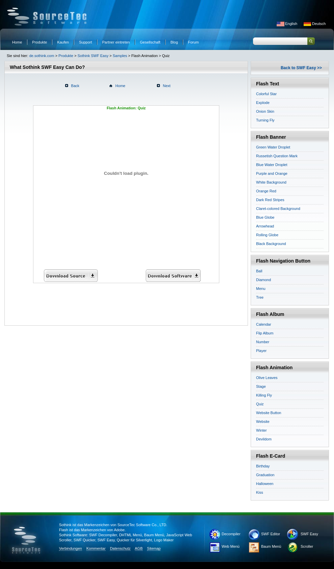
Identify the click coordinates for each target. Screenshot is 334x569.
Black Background (271, 244)
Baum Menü (271, 546)
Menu (261, 289)
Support (85, 42)
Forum (193, 42)
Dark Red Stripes (270, 200)
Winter (261, 430)
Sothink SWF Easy (93, 56)
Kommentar (96, 548)
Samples (120, 56)
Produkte (39, 42)
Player (261, 351)
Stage (261, 386)
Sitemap (154, 548)
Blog (174, 42)
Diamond (263, 280)
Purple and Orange (271, 173)
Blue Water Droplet (271, 165)
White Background (271, 182)
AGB (139, 548)
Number (262, 342)
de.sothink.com (41, 56)
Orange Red (266, 191)
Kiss (259, 492)
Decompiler (231, 534)
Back (75, 86)
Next (167, 86)
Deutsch (319, 24)
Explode (263, 103)
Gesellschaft (150, 42)
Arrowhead (265, 226)
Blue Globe (265, 217)
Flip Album (264, 333)
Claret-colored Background (278, 209)
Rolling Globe (267, 235)
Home (17, 42)
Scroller (307, 546)
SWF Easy (309, 534)
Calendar (263, 324)
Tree (259, 297)
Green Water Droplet (273, 147)
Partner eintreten (116, 42)
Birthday (263, 466)
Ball (259, 271)
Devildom (264, 439)
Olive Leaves (267, 378)
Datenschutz (120, 548)
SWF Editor (270, 534)
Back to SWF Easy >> (301, 67)
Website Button (268, 413)
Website (263, 421)
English (291, 24)
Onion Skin (265, 111)
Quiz (260, 404)
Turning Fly (265, 120)
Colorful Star (266, 94)
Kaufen (63, 42)
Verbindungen (70, 548)
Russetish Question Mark (277, 156)
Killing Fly (264, 395)
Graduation (265, 475)
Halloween (264, 484)
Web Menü (231, 546)
